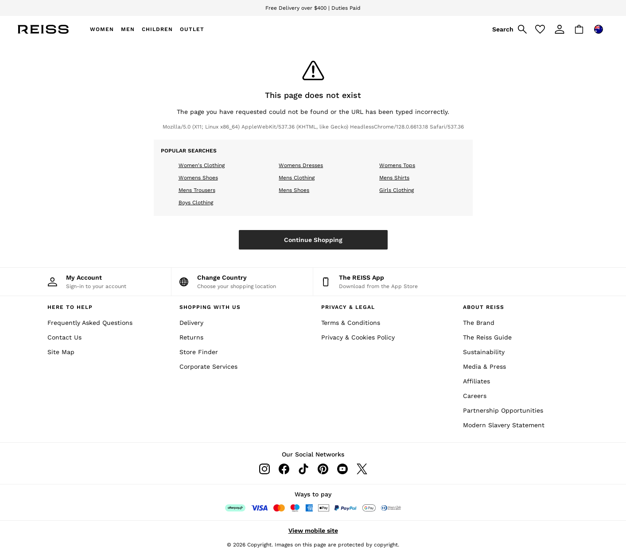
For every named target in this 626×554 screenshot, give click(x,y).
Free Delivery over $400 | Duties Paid (313, 8)
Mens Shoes (294, 190)
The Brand (478, 322)
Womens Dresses (301, 165)
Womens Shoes (198, 178)
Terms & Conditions (350, 322)
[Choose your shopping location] (242, 282)
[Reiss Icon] (43, 29)
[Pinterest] (323, 469)
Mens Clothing (297, 178)
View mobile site (313, 530)
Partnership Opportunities (503, 410)
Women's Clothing (202, 165)
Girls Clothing (396, 190)
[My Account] (100, 282)
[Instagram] (264, 469)
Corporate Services (208, 366)
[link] (508, 29)
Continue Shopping (313, 239)
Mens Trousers (197, 190)
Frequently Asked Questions (89, 322)
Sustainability (484, 351)
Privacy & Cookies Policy (358, 337)
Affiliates (476, 381)
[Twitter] (362, 469)
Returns (191, 337)
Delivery (191, 322)
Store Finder (198, 351)
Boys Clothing (196, 202)
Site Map (60, 351)
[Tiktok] (303, 469)
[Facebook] (284, 469)
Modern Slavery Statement (503, 425)
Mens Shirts (394, 178)
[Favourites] (540, 29)
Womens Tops (397, 165)
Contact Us (64, 337)
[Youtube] (342, 469)
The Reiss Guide (487, 337)
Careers (474, 395)
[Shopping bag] (579, 29)
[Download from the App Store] (384, 282)
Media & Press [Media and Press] (484, 366)
